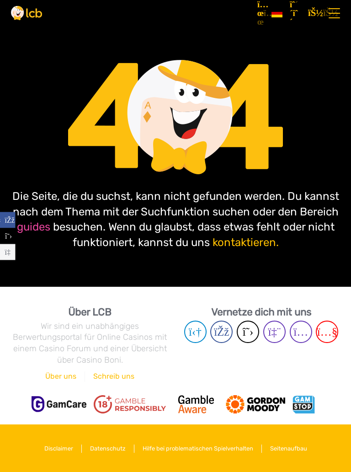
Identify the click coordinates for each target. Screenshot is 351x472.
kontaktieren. (246, 242)
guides (33, 226)
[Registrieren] (295, 13)
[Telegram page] (195, 332)
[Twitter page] (248, 332)
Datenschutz (108, 448)
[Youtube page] (327, 332)
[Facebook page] (221, 332)
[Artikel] (260, 13)
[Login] (313, 13)
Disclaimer (58, 448)
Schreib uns (113, 376)
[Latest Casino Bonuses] (26, 13)
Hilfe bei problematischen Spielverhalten (198, 448)
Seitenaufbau (288, 448)
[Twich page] (274, 332)
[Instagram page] (301, 332)
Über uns (60, 376)
